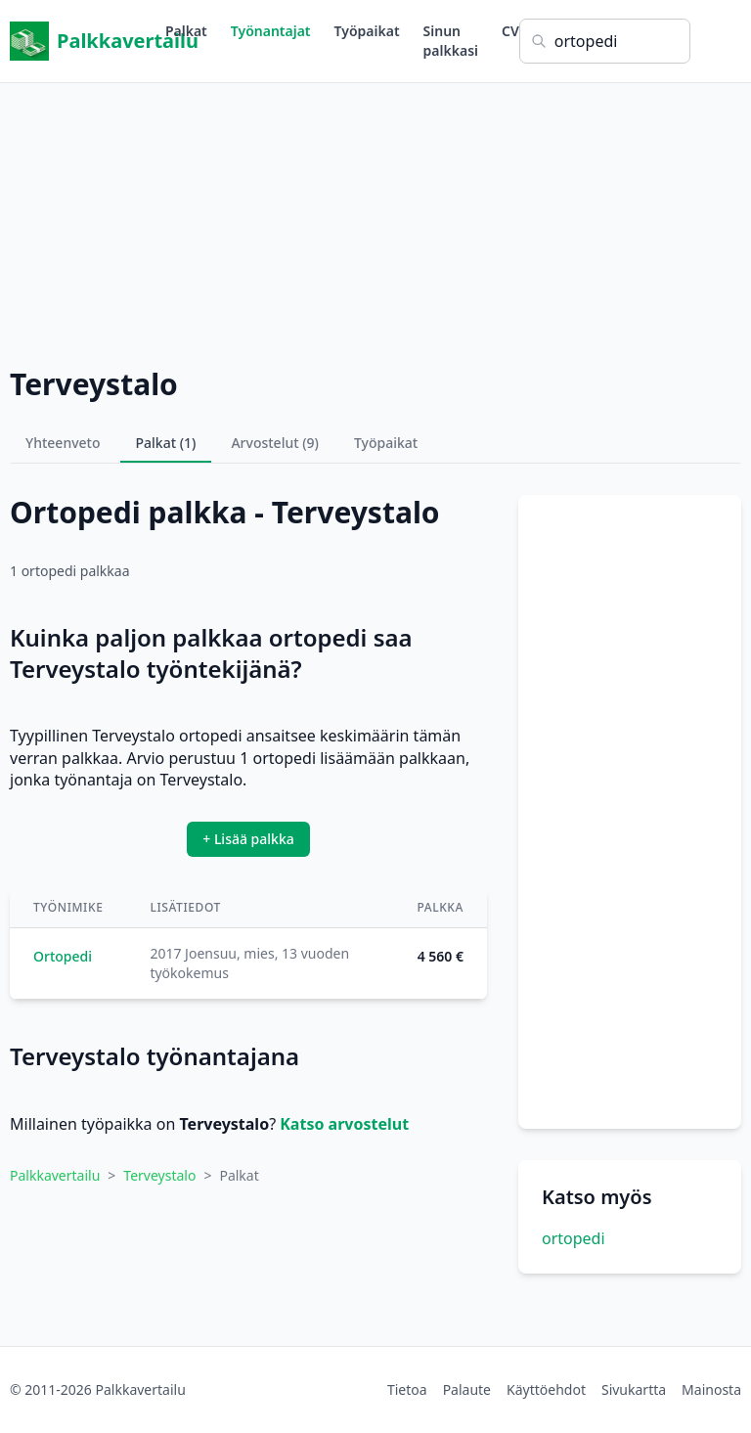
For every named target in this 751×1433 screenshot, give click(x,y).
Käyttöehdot (546, 1389)
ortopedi (573, 1238)
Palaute (467, 1389)
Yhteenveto (63, 442)
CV (510, 31)
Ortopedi (62, 956)
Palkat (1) (166, 442)
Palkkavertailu (87, 41)
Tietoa (407, 1389)
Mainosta (711, 1389)
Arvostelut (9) (275, 442)
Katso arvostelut (344, 1124)
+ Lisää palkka (248, 838)
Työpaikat (367, 31)
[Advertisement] (375, 220)
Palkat (186, 31)
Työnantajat (271, 31)
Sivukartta (633, 1389)
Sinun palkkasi (450, 41)
